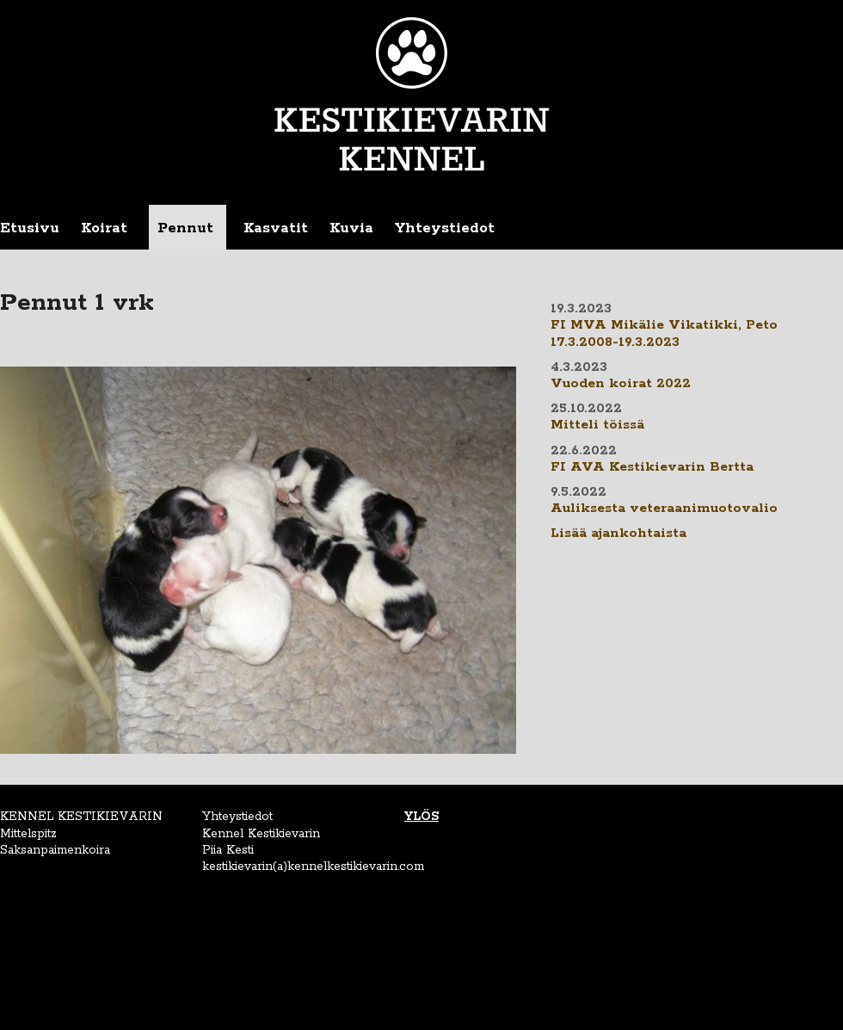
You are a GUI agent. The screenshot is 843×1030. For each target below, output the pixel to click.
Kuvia (351, 228)
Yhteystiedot (445, 228)
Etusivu (29, 228)
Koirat (104, 228)
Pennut (185, 228)
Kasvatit (275, 228)
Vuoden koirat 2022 (621, 383)
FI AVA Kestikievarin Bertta (652, 467)
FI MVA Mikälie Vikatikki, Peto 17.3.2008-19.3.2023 (664, 333)
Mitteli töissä (597, 425)
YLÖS (421, 816)
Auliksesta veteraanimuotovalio (664, 508)
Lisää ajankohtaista (618, 533)
